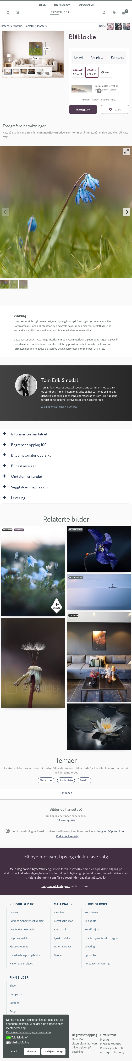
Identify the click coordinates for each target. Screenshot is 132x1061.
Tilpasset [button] (32, 1051)
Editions (14, 1002)
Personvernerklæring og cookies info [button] (28, 1032)
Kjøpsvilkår (91, 955)
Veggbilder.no (22, 904)
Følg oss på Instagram (56, 886)
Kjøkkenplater (62, 938)
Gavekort (59, 955)
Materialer (63, 904)
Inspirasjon (62, 4)
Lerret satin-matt (63, 921)
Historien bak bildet (21, 963)
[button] (8, 1037)
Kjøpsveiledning (19, 946)
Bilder (42, 4)
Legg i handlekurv (83, 109)
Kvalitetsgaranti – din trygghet (102, 938)
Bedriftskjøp (92, 929)
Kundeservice (96, 904)
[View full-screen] (126, 151)
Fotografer (86, 4)
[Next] (126, 212)
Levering (90, 946)
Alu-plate (59, 912)
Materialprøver (62, 946)
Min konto (90, 921)
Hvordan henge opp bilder (25, 955)
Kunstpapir (60, 929)
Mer (105, 72)
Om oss (14, 912)
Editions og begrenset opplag (26, 921)
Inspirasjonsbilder (20, 938)
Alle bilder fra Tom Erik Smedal (59, 407)
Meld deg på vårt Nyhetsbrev (28, 869)
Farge (13, 1011)
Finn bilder (19, 977)
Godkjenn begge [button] (53, 1051)
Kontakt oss (91, 912)
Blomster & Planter (35, 26)
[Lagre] (115, 109)
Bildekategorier (66, 820)
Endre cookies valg (67, 836)
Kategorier (7, 26)
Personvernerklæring (97, 963)
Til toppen (66, 793)
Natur (18, 26)
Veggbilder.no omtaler (22, 929)
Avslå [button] (14, 1051)
